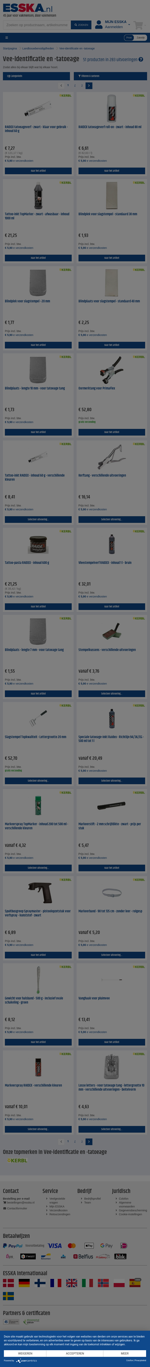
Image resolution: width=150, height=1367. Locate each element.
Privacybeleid (140, 1360)
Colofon (129, 1360)
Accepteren (75, 1353)
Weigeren (25, 1353)
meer (125, 1353)
